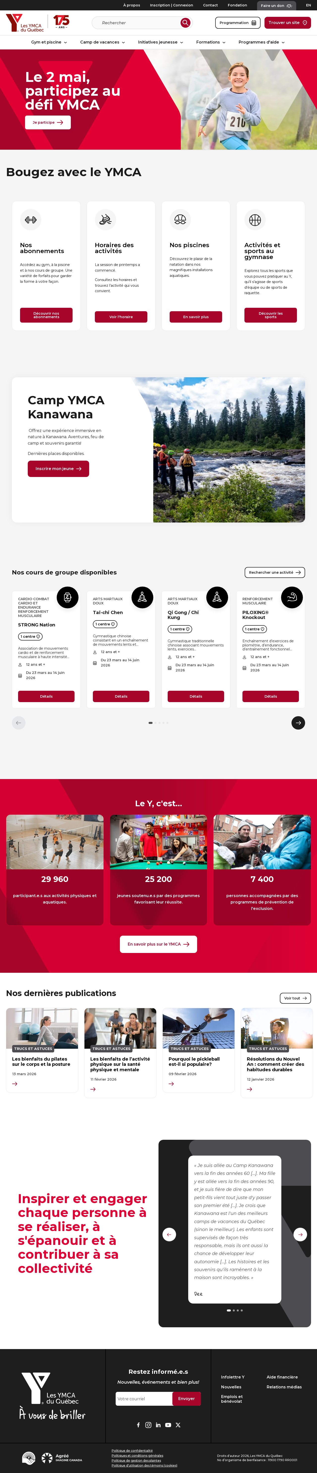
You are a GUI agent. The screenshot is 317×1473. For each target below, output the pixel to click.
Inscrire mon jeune (58, 469)
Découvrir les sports (271, 315)
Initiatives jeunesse (161, 42)
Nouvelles (231, 1387)
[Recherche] (140, 23)
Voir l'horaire (121, 317)
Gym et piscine (49, 42)
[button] (151, 724)
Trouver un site (287, 22)
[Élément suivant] (298, 724)
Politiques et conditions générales (137, 1455)
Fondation (237, 5)
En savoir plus (196, 317)
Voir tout (295, 1000)
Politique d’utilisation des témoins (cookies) (144, 1465)
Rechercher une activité (275, 573)
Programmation (238, 22)
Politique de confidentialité (132, 1450)
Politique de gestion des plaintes (136, 1460)
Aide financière (282, 1377)
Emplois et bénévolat (232, 1399)
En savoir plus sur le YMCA (158, 946)
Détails (46, 697)
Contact (210, 5)
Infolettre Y (232, 1377)
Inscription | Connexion (171, 5)
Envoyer (186, 1398)
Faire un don (276, 5)
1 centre (30, 638)
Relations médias (284, 1387)
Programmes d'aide (262, 42)
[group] (46, 266)
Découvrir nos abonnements (46, 315)
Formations (211, 42)
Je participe (48, 122)
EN (308, 5)
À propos (131, 5)
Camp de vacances (103, 42)
